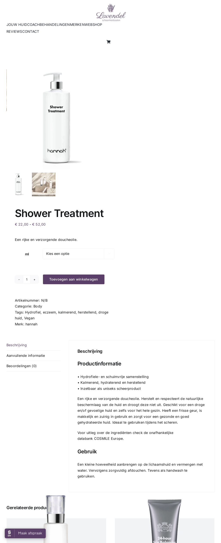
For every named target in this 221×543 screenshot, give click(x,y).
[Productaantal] (27, 279)
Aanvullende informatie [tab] (25, 355)
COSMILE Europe (108, 438)
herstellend (87, 312)
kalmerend (67, 312)
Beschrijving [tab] (16, 345)
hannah (31, 324)
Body (37, 306)
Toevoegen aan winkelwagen (73, 279)
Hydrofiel (33, 312)
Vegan (29, 318)
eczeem (49, 312)
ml (27, 254)
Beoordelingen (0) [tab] (21, 366)
